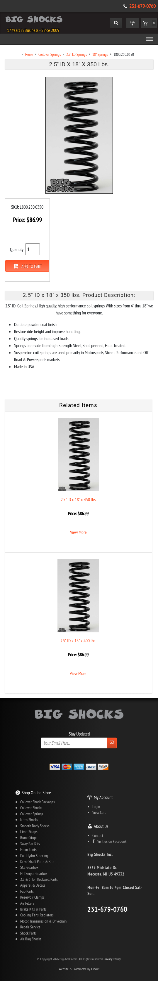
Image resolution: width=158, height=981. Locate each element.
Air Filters (27, 903)
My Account (103, 797)
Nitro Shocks (29, 819)
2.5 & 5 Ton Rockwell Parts (39, 879)
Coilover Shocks (31, 807)
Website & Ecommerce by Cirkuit (79, 969)
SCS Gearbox (29, 867)
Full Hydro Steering (34, 855)
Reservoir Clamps (32, 897)
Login (96, 806)
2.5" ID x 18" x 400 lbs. (78, 640)
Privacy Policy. (112, 959)
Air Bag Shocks (30, 939)
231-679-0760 (142, 6)
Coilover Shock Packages (37, 801)
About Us (101, 826)
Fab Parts (27, 891)
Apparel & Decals (32, 885)
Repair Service (30, 927)
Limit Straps (29, 831)
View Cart (99, 812)
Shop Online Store (36, 792)
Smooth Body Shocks (35, 825)
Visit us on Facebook (109, 841)
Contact (97, 835)
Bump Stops (28, 837)
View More (78, 532)
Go (112, 742)
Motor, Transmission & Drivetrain (43, 921)
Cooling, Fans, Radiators (37, 915)
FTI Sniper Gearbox (33, 873)
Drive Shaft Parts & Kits (37, 861)
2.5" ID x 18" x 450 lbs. (78, 499)
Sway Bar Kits (30, 843)
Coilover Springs (31, 813)
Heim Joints (28, 849)
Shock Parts (28, 933)
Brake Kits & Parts (33, 909)
